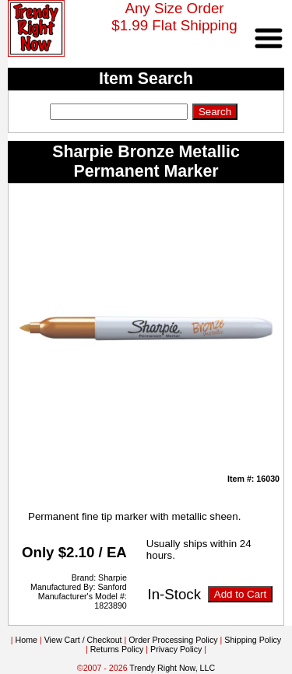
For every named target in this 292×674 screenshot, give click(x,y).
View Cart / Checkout (83, 639)
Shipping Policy (252, 639)
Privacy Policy (176, 649)
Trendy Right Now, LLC (172, 667)
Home (26, 639)
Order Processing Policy (172, 639)
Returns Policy (117, 649)
